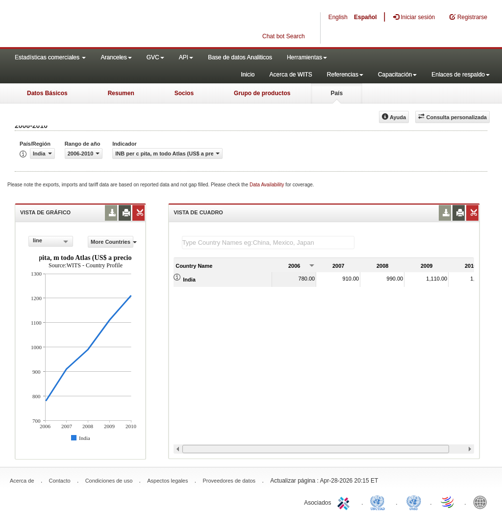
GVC (155, 57)
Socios (184, 93)
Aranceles (115, 57)
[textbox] (268, 242)
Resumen (121, 93)
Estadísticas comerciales (50, 57)
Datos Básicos (47, 93)
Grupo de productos (262, 93)
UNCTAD (379, 502)
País (336, 93)
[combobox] (50, 241)
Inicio (247, 74)
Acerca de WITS (290, 74)
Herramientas (307, 57)
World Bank (482, 502)
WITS (98, 24)
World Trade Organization (448, 502)
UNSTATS (414, 502)
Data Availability (267, 184)
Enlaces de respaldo (460, 74)
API (186, 57)
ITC (345, 502)
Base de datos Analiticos (240, 57)
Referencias (345, 74)
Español (365, 17)
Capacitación (397, 74)
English (338, 17)
